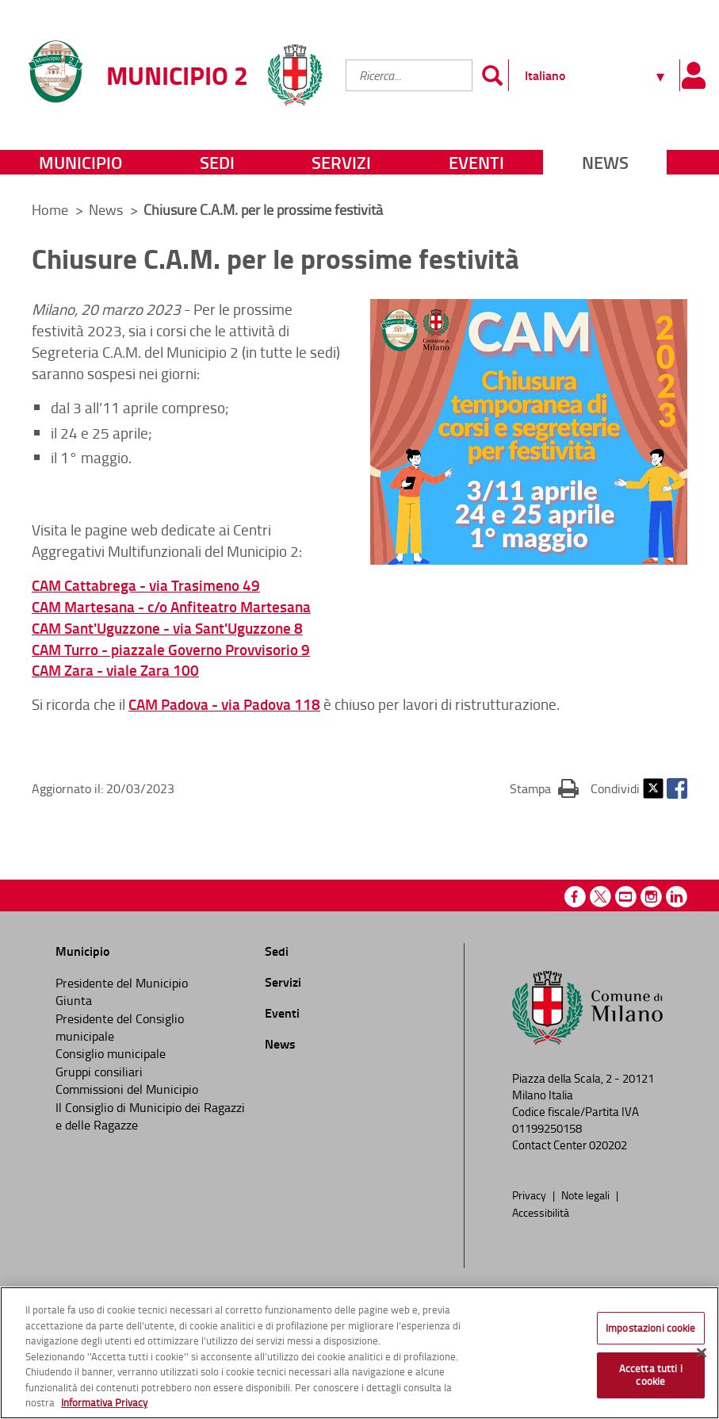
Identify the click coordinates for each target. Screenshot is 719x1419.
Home (50, 209)
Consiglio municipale (110, 1053)
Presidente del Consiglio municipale (119, 1027)
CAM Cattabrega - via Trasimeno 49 (146, 585)
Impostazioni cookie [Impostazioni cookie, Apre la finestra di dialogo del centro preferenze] (650, 1328)
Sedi (217, 162)
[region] (359, 1353)
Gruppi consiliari (99, 1071)
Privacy (530, 1194)
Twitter (653, 788)
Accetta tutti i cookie (651, 1374)
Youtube (626, 896)
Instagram (651, 896)
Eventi (476, 162)
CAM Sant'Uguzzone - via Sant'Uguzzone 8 (167, 628)
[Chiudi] (701, 1352)
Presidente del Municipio (121, 982)
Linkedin (676, 896)
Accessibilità (540, 1212)
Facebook (677, 788)
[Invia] (492, 75)
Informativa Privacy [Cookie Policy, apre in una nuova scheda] (104, 1402)
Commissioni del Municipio (126, 1089)
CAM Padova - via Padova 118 (224, 704)
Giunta (73, 1000)
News (605, 162)
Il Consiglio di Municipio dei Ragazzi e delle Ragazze (150, 1116)
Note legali (586, 1194)
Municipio (80, 162)
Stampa (544, 787)
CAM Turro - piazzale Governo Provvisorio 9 (171, 649)
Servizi (341, 162)
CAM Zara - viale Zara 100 (115, 670)
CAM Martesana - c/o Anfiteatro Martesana (171, 606)
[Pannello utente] (693, 75)
